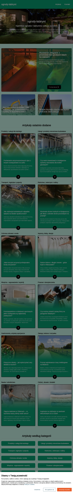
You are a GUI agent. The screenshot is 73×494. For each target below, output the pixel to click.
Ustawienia (37, 489)
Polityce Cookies (29, 484)
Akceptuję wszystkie (64, 489)
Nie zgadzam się (49, 489)
